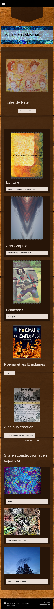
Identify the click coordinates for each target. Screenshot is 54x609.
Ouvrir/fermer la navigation (27, 3)
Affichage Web (44, 605)
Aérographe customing (17, 540)
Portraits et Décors (27, 111)
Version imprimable (12, 603)
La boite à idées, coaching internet (19, 436)
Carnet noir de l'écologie (17, 581)
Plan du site (25, 603)
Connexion (46, 603)
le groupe (9, 373)
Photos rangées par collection (19, 253)
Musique (11, 317)
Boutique (11, 501)
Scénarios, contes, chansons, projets (22, 189)
